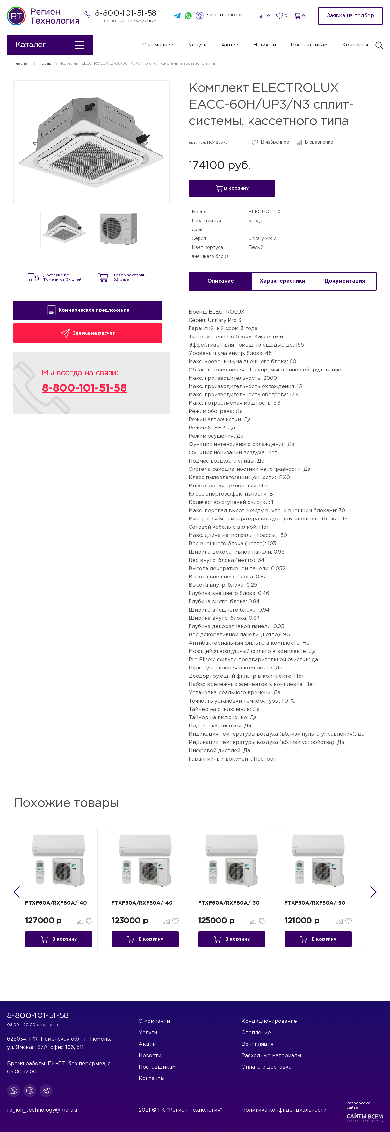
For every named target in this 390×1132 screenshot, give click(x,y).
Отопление (256, 1032)
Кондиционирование (269, 1021)
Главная (21, 64)
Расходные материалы (271, 1055)
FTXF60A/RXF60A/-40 (61, 904)
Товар (45, 64)
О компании (158, 45)
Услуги (197, 45)
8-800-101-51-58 (125, 13)
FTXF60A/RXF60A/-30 (236, 904)
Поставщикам (309, 45)
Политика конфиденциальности (284, 1110)
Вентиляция (257, 1044)
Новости (264, 45)
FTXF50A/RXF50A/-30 (323, 904)
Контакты (355, 45)
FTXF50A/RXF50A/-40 (148, 904)
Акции (230, 45)
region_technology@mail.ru (42, 1110)
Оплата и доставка (267, 1067)
